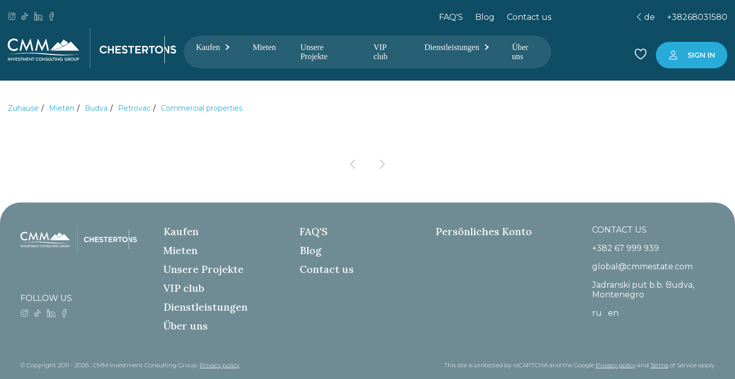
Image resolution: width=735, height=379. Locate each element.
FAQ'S (451, 17)
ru (597, 313)
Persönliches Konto (483, 231)
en (613, 313)
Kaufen (212, 47)
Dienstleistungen (455, 47)
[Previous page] (352, 164)
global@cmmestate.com (642, 266)
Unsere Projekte (313, 52)
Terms (659, 365)
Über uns (520, 52)
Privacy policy (219, 365)
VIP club (381, 52)
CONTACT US (619, 230)
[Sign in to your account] (691, 55)
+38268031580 (697, 17)
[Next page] (382, 164)
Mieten (264, 47)
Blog (485, 17)
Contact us (529, 17)
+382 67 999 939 (625, 248)
